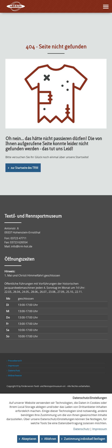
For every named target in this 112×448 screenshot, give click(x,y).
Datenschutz (14, 370)
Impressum (13, 365)
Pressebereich (15, 360)
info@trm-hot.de (21, 246)
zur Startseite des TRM (24, 168)
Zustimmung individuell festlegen (84, 439)
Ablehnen (50, 439)
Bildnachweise (15, 375)
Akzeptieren (29, 439)
